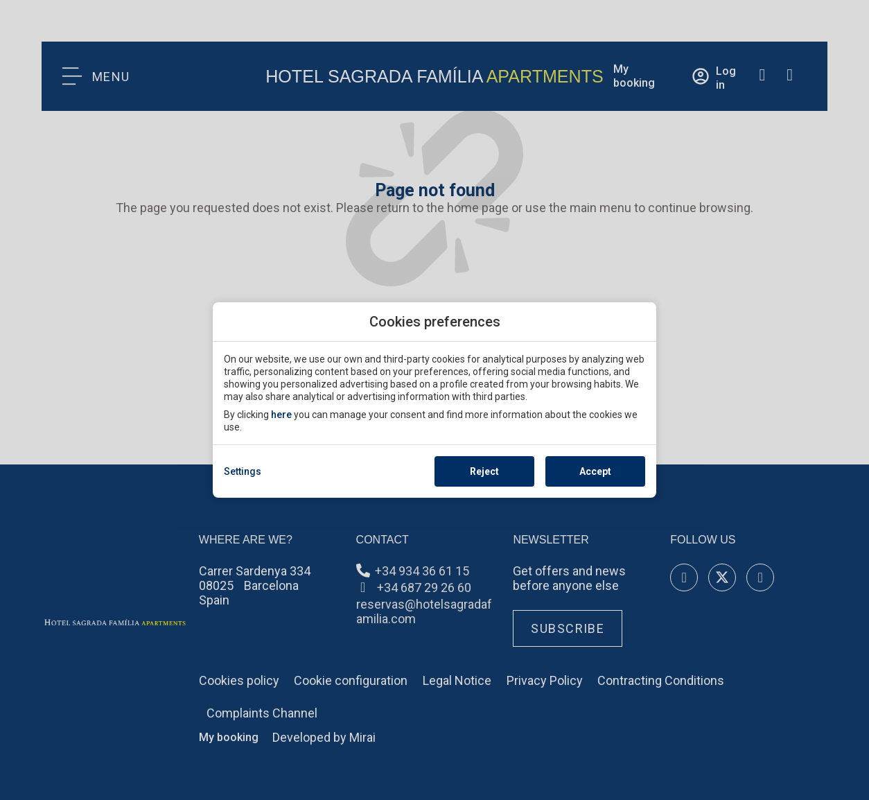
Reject (484, 471)
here (281, 414)
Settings (242, 471)
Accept (595, 471)
